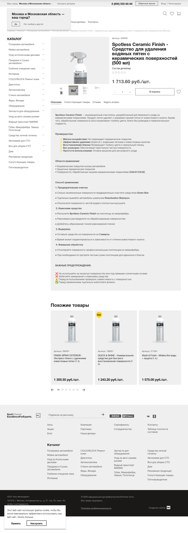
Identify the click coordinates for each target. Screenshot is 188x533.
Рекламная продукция (21, 156)
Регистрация (175, 3)
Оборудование (17, 105)
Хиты (50, 441)
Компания (86, 441)
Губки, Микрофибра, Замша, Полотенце (24, 128)
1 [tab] (59, 406)
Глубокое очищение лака (22, 68)
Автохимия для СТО (19, 140)
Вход (163, 3)
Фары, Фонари (16, 100)
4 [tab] (70, 406)
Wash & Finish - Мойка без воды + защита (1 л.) (159, 373)
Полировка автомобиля (38, 30)
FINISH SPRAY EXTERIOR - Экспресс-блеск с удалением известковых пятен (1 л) (70, 374)
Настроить (36, 523)
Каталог (21, 30)
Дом (11, 151)
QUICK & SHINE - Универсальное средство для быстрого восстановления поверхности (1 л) (116, 375)
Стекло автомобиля (19, 95)
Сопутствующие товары (22, 162)
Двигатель (14, 84)
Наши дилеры (77, 21)
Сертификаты (121, 441)
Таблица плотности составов (158, 446)
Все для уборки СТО (20, 146)
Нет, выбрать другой (33, 24)
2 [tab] (63, 406)
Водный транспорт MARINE (23, 121)
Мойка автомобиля (19, 49)
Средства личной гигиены (23, 135)
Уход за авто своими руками (24, 116)
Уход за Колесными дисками (24, 54)
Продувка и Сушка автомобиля (19, 61)
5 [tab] (74, 406)
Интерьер (14, 73)
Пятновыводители (18, 167)
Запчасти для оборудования (24, 111)
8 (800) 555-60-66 (122, 3)
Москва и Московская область (35, 3)
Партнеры (86, 445)
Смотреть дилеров (66, 3)
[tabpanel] (72, 364)
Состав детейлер (60, 30)
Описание (56, 118)
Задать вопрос (111, 118)
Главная (11, 30)
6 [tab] (78, 406)
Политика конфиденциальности (96, 524)
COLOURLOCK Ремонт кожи (24, 79)
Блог (49, 450)
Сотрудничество (123, 445)
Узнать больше (25, 516)
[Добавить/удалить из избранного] (179, 108)
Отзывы (97, 118)
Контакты (93, 21)
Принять (16, 523)
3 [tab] (66, 406)
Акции (50, 445)
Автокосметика (17, 89)
